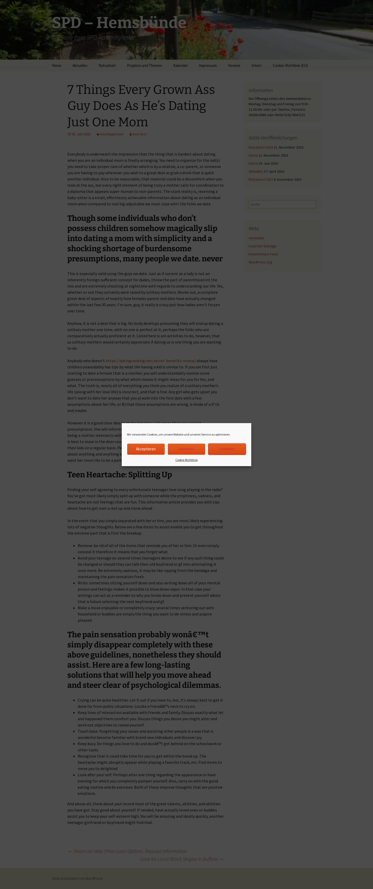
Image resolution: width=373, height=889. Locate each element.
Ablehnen (186, 448)
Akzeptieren (146, 448)
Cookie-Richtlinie (186, 460)
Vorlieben (227, 448)
